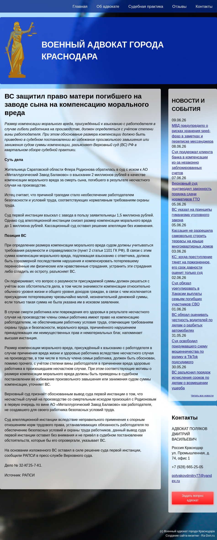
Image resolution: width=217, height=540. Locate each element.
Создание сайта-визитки (182, 535)
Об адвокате (108, 6)
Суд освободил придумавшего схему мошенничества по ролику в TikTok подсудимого (190, 351)
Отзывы (179, 6)
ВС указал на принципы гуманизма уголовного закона (192, 215)
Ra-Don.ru (208, 535)
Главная (80, 6)
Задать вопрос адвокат (193, 498)
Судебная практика (145, 6)
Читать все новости (202, 395)
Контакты (204, 6)
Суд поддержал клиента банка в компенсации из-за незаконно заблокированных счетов (192, 162)
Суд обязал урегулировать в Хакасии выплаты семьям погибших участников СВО (187, 293)
